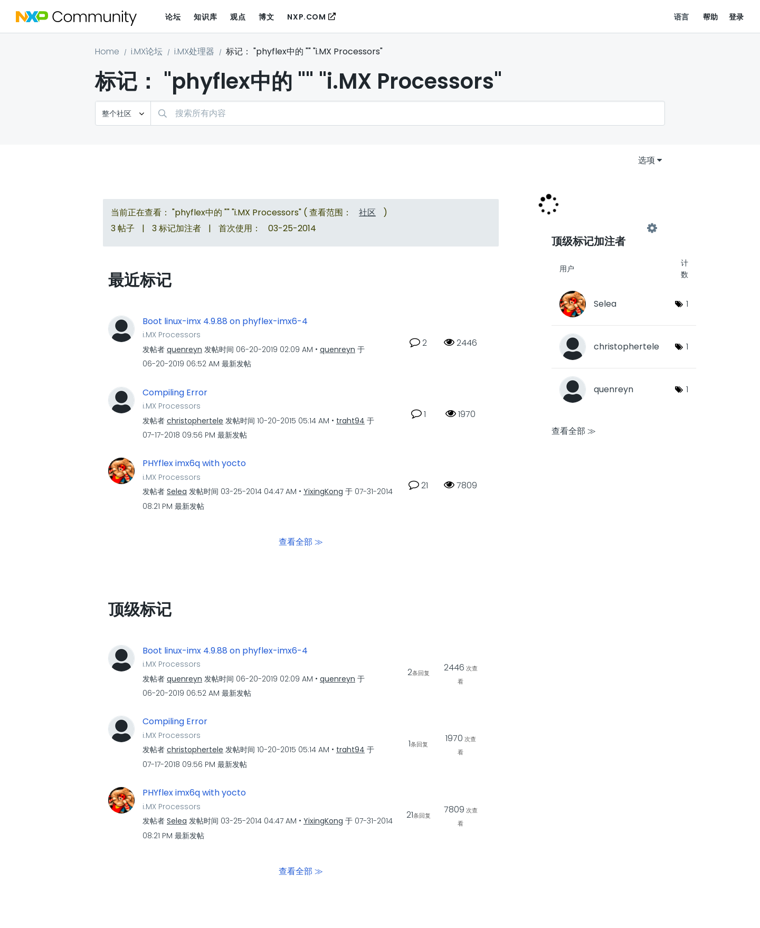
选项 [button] (646, 160)
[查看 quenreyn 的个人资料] (184, 349)
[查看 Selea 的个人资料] (177, 491)
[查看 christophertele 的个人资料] (195, 420)
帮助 (710, 17)
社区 (367, 212)
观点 (237, 17)
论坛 (172, 17)
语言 (681, 17)
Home (107, 51)
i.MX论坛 (147, 51)
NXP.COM (306, 17)
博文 (266, 17)
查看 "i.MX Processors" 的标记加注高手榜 (601, 228)
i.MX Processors (171, 334)
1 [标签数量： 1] (687, 304)
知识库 (205, 17)
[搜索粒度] (123, 113)
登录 (736, 17)
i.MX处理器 (194, 51)
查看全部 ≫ (301, 541)
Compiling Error (174, 393)
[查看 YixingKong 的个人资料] (323, 491)
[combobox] (407, 113)
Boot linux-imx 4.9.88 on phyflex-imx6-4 (225, 321)
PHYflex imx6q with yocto (194, 463)
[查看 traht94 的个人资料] (350, 420)
